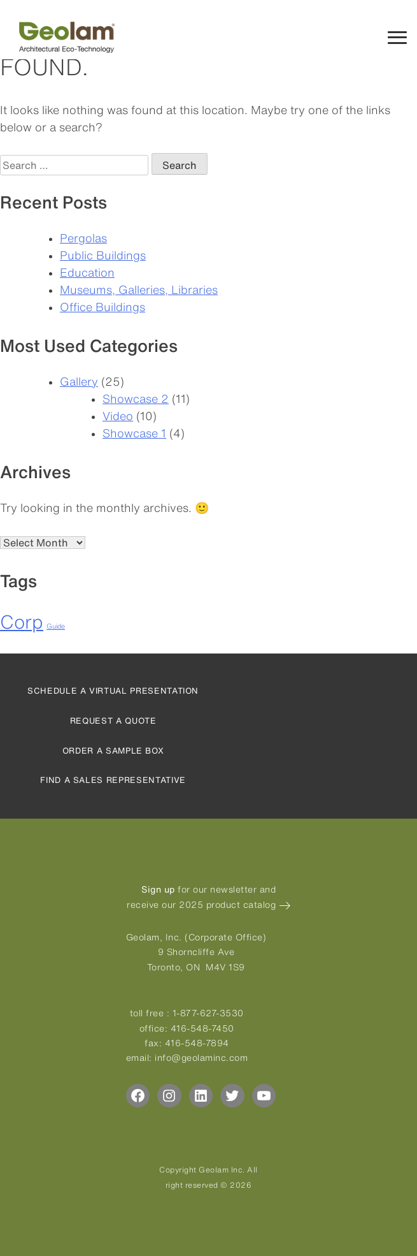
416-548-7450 (202, 1028)
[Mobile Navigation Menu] (397, 36)
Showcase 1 (134, 433)
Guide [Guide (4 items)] (55, 626)
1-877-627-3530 (208, 1013)
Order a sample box (113, 751)
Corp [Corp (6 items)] (21, 621)
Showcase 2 (135, 398)
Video (117, 415)
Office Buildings (102, 306)
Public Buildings (103, 255)
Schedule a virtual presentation (113, 691)
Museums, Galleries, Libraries (139, 289)
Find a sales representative (113, 780)
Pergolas (83, 238)
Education (87, 272)
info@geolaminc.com (201, 1057)
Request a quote (113, 721)
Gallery (79, 381)
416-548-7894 (197, 1043)
